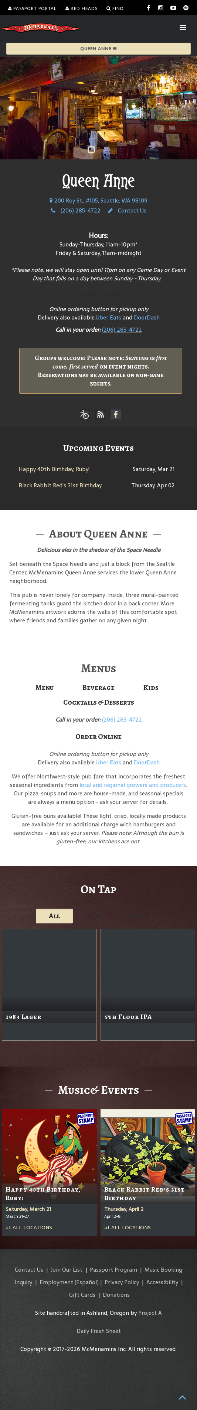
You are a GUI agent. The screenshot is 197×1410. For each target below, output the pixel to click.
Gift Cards (82, 1294)
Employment (56, 1282)
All (54, 916)
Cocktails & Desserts (98, 702)
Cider (139, 916)
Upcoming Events (98, 448)
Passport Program (113, 1269)
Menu (44, 687)
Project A (150, 1312)
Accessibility (162, 1282)
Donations (116, 1294)
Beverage (98, 687)
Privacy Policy (122, 1282)
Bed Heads (81, 8)
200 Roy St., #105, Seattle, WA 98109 (98, 200)
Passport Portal (32, 8)
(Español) (87, 1282)
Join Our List (66, 1269)
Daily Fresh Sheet (99, 1330)
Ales (94, 916)
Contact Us (127, 210)
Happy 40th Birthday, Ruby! (53, 469)
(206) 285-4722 (76, 210)
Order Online (98, 293)
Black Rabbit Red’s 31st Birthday (60, 485)
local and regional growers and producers (132, 784)
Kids (151, 687)
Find (115, 8)
